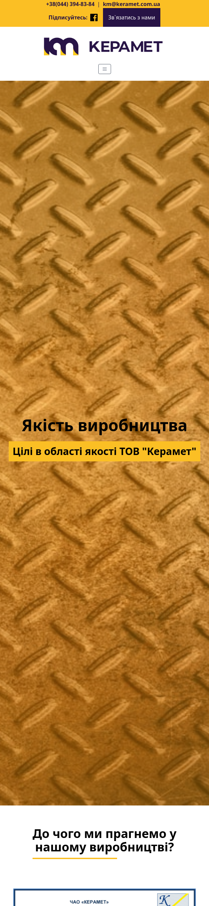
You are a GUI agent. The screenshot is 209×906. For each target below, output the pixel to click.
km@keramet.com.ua (131, 4)
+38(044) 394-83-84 (70, 4)
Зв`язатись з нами (131, 17)
